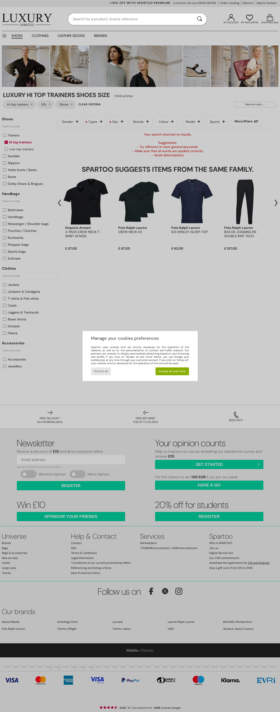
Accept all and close (172, 371)
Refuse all (101, 371)
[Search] (199, 19)
